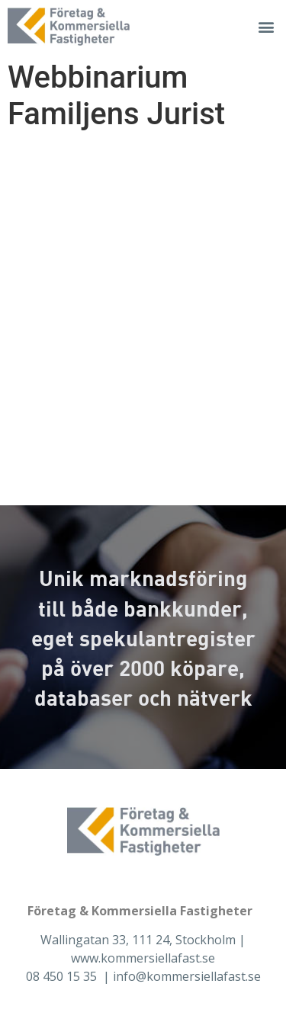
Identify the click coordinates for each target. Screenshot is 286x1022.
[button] (265, 27)
